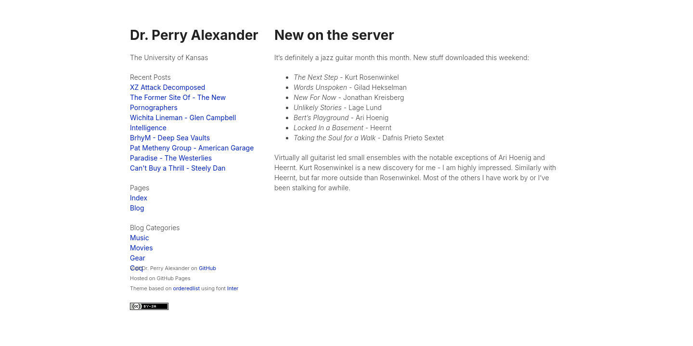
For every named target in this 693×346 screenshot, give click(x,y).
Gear (137, 258)
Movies (141, 248)
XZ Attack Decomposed (167, 87)
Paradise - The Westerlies (171, 158)
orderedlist (186, 288)
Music (139, 238)
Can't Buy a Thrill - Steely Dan (178, 168)
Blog (137, 208)
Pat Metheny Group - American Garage (192, 148)
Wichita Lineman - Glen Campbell (183, 117)
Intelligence (148, 128)
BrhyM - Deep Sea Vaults (170, 138)
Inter (233, 288)
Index (138, 198)
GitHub (207, 268)
